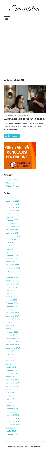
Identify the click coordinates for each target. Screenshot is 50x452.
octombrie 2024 (12, 233)
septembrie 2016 (13, 425)
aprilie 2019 (11, 329)
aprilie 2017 (11, 402)
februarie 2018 (12, 370)
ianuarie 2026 (11, 198)
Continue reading (11, 136)
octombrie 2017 (12, 383)
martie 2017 (11, 405)
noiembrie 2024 (12, 230)
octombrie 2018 (12, 345)
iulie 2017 (10, 393)
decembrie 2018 (12, 338)
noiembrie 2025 (12, 204)
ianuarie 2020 (11, 310)
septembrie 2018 (13, 348)
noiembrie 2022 (12, 284)
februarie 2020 (12, 306)
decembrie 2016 (12, 415)
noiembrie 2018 (12, 342)
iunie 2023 (10, 275)
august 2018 (11, 351)
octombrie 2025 (12, 207)
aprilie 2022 (11, 294)
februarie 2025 (12, 220)
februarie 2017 (12, 409)
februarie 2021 (12, 303)
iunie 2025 (10, 214)
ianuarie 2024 (11, 259)
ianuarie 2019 (11, 335)
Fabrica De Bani (12, 186)
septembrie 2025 (13, 211)
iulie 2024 (10, 243)
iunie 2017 (10, 396)
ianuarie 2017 (11, 412)
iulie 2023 (10, 271)
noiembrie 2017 (12, 380)
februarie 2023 (12, 278)
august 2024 (11, 239)
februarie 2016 (12, 434)
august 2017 (11, 390)
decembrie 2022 (12, 281)
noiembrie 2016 (12, 418)
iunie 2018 (10, 358)
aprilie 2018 (11, 364)
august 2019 (11, 319)
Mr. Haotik (10, 183)
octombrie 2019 (12, 316)
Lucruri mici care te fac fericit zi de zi (24, 118)
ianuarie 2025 (11, 223)
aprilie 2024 (11, 252)
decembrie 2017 (12, 377)
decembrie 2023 (12, 262)
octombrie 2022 (12, 287)
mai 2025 (10, 217)
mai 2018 (10, 361)
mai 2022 (10, 290)
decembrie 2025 (12, 201)
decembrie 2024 (12, 227)
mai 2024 (10, 249)
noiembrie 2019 (12, 313)
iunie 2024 (10, 246)
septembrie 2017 (13, 386)
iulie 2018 (10, 354)
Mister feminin (24, 116)
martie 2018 (11, 367)
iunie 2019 (10, 322)
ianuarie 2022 (11, 300)
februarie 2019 (12, 332)
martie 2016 (11, 431)
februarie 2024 (12, 255)
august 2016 (11, 428)
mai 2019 (10, 326)
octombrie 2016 (12, 421)
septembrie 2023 (13, 268)
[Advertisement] (25, 49)
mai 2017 (10, 399)
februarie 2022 (12, 297)
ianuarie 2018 (11, 374)
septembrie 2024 (13, 236)
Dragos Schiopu (12, 180)
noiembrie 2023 (12, 265)
